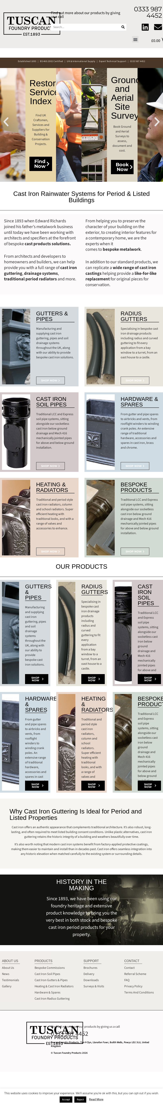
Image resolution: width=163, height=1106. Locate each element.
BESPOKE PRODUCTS (136, 487)
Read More (96, 1099)
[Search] (122, 27)
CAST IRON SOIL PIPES (51, 402)
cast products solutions (47, 244)
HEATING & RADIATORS (52, 487)
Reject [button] (80, 1099)
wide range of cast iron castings (120, 270)
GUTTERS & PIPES (52, 316)
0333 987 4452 (69, 1033)
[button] (135, 39)
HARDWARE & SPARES (139, 402)
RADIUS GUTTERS (134, 316)
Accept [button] (66, 1099)
